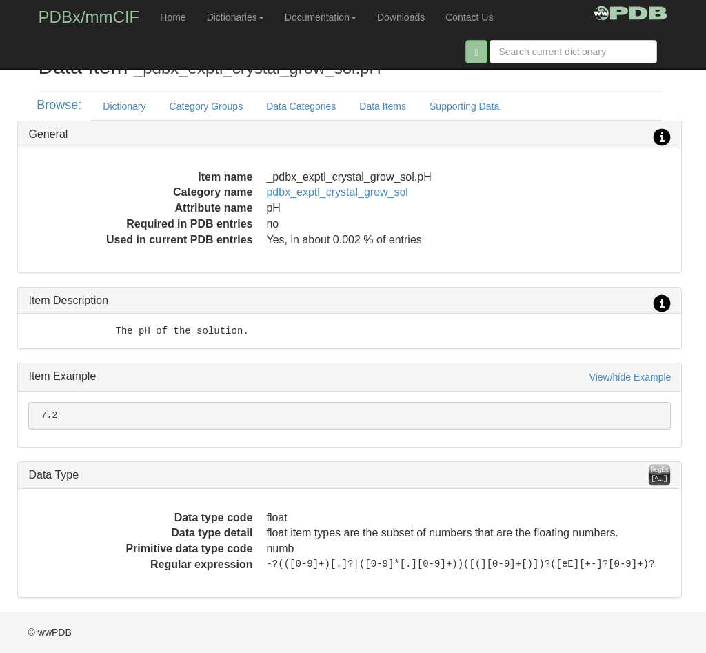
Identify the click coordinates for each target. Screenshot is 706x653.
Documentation (320, 17)
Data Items (382, 106)
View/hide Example (630, 377)
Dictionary (124, 106)
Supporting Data (464, 106)
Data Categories (301, 106)
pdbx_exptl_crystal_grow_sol (336, 192)
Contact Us (469, 17)
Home (172, 17)
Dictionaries (235, 17)
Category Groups (206, 106)
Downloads (401, 17)
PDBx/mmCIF (89, 17)
